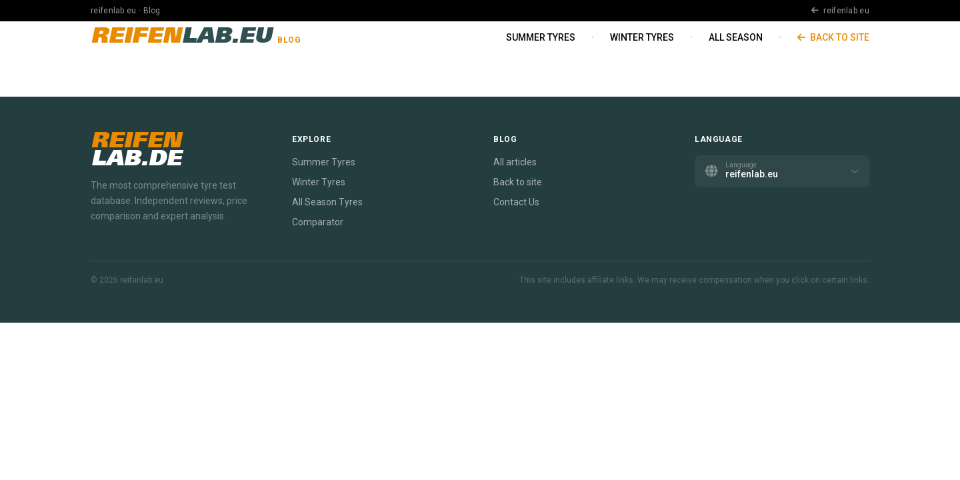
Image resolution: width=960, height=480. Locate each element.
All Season (736, 37)
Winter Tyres (642, 37)
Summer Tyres (540, 37)
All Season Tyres (327, 202)
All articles (515, 162)
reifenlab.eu (840, 10)
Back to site (833, 37)
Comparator (317, 222)
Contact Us (516, 202)
